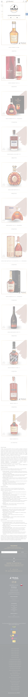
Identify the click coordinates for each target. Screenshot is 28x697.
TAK (17, 17)
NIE (10, 17)
